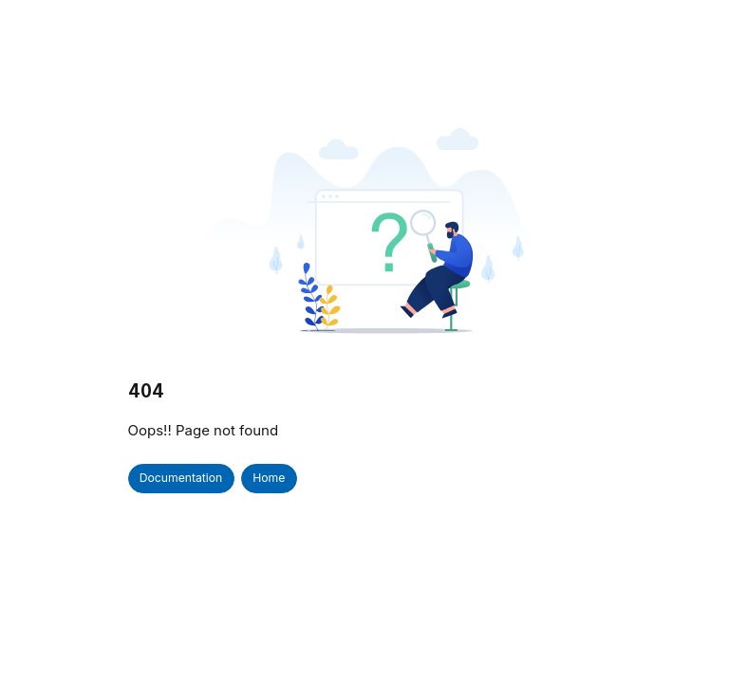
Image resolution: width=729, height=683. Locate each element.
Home (268, 478)
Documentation (181, 478)
